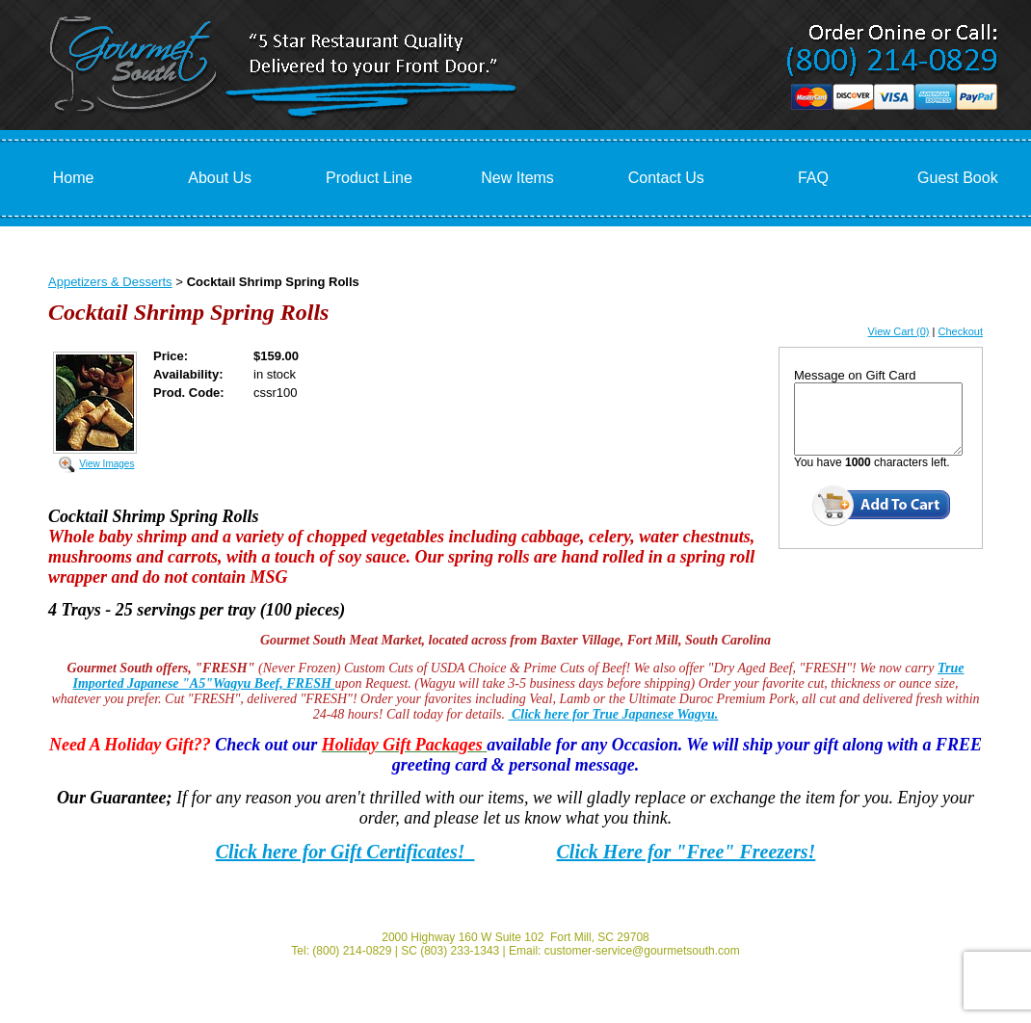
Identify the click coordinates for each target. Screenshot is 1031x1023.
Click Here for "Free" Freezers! (686, 851)
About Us (219, 178)
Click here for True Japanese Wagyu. (613, 714)
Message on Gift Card (854, 375)
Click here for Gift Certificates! (345, 851)
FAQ (813, 178)
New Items (517, 178)
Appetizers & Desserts (110, 282)
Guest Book (957, 178)
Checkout (960, 331)
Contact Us (666, 178)
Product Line (369, 178)
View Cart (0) (899, 331)
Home (73, 178)
